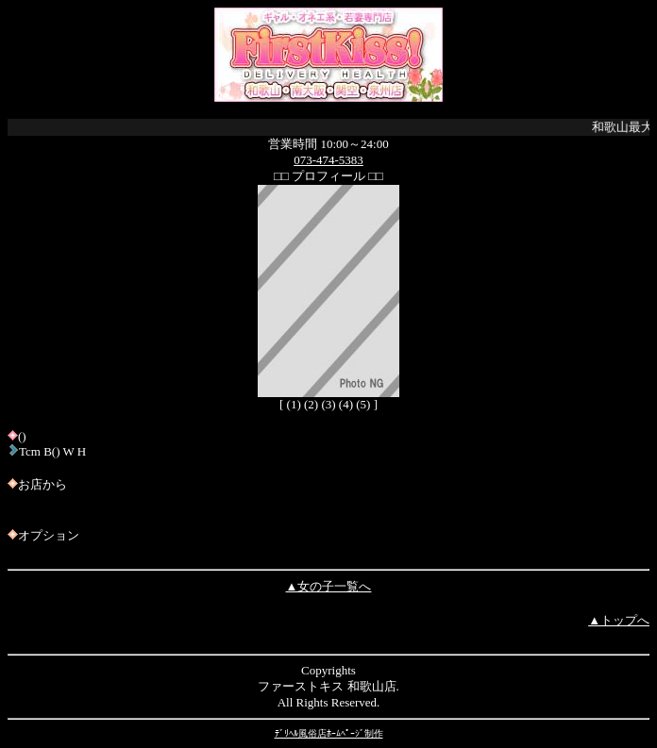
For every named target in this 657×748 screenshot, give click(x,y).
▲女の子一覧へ (329, 586)
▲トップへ (618, 620)
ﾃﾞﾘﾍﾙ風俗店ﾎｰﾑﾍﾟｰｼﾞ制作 (329, 733)
